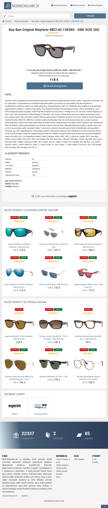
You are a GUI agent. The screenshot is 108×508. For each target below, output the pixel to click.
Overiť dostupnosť (54, 86)
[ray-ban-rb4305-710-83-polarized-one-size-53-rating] (19, 313)
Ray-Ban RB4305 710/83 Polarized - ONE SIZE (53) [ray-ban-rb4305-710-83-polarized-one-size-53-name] (19, 337)
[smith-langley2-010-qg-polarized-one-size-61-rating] (19, 261)
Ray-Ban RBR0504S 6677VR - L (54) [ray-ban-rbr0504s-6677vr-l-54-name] (54, 377)
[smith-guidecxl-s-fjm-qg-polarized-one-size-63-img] (19, 232)
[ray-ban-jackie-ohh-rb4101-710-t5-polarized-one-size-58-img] (53, 324)
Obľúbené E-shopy (14, 394)
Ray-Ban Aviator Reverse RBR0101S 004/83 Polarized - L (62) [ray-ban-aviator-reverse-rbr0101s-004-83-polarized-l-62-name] (19, 378)
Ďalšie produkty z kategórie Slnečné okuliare (31, 210)
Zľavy (58, 477)
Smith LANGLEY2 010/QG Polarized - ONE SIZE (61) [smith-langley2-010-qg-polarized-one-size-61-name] (19, 285)
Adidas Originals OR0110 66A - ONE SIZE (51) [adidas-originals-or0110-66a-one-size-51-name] (88, 285)
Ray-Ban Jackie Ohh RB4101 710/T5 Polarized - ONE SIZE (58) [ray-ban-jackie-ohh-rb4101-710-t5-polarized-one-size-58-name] (53, 337)
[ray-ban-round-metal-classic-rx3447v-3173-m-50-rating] (88, 353)
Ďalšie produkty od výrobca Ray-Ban (25, 302)
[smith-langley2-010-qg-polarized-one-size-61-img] (19, 272)
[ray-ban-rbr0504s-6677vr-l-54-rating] (53, 353)
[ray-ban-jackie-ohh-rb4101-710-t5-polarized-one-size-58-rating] (53, 313)
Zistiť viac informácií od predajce (54, 196)
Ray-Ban (15, 184)
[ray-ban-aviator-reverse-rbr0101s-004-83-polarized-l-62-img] (19, 364)
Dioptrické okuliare (59, 5)
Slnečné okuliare (77, 5)
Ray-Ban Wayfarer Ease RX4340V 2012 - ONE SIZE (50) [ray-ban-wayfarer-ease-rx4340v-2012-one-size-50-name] (88, 337)
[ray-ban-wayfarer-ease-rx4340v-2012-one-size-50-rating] (88, 313)
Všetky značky (61, 468)
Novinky (59, 474)
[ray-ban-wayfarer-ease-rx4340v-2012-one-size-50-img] (88, 324)
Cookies (95, 462)
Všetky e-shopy (62, 471)
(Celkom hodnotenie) (54, 36)
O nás (94, 459)
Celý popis (65, 76)
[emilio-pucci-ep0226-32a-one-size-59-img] (53, 232)
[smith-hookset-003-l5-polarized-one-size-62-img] (88, 232)
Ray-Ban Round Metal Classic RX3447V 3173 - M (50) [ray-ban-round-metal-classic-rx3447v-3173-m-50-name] (88, 378)
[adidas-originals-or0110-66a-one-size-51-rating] (88, 261)
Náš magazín (79, 459)
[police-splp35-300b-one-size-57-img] (53, 272)
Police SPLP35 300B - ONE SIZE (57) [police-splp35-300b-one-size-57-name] (53, 284)
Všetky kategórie (94, 5)
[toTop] (104, 506)
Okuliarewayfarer (9, 496)
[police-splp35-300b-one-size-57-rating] (53, 261)
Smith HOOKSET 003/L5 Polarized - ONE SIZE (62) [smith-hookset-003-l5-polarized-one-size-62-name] (88, 245)
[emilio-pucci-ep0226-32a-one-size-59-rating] (53, 221)
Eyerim (16, 186)
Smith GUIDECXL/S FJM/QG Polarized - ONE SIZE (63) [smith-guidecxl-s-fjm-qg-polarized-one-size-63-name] (19, 245)
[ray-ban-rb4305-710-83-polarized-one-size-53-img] (19, 324)
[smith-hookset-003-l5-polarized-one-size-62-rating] (88, 221)
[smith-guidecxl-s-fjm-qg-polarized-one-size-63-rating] (19, 221)
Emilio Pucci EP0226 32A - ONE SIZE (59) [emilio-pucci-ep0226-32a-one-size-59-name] (53, 245)
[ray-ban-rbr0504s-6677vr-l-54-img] (53, 364)
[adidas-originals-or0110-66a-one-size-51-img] (88, 272)
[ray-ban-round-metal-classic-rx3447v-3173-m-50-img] (88, 364)
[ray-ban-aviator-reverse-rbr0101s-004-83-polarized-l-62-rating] (19, 353)
